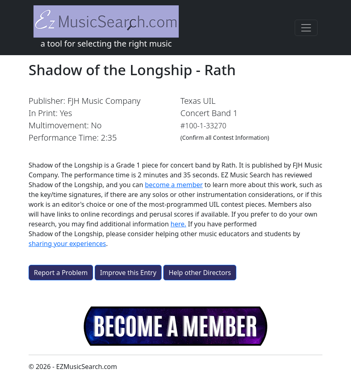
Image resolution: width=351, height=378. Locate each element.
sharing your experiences (67, 243)
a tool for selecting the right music (106, 27)
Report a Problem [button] (61, 272)
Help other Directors (200, 272)
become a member (174, 184)
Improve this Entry (128, 272)
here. (179, 223)
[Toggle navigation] (306, 28)
